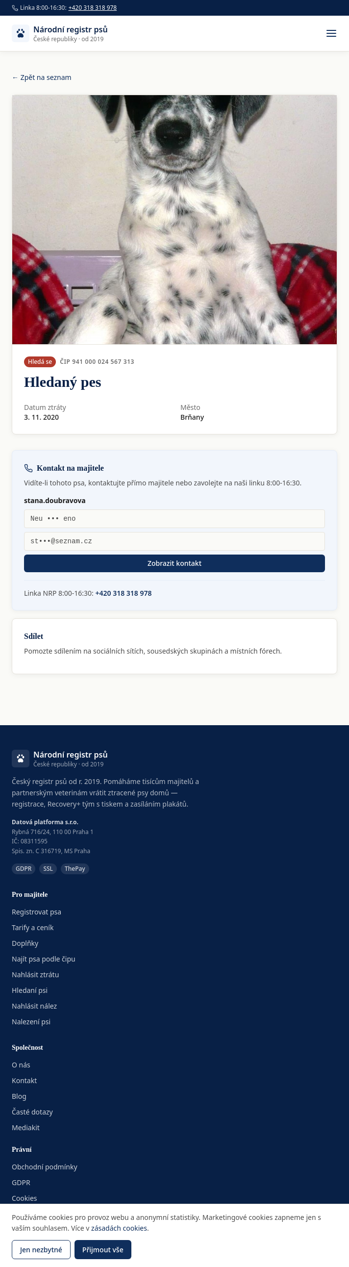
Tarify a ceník (32, 927)
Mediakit (26, 1127)
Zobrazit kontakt (174, 563)
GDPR (21, 1182)
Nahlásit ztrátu (35, 974)
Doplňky (25, 943)
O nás (21, 1064)
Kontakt (24, 1080)
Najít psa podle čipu (43, 958)
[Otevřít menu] (331, 33)
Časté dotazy (32, 1111)
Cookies (24, 1198)
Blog (19, 1096)
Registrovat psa (36, 911)
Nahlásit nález (34, 1006)
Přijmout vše (103, 1249)
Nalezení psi (31, 1021)
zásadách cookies (119, 1228)
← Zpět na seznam (42, 77)
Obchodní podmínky (44, 1166)
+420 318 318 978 (93, 8)
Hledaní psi (30, 990)
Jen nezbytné (41, 1249)
